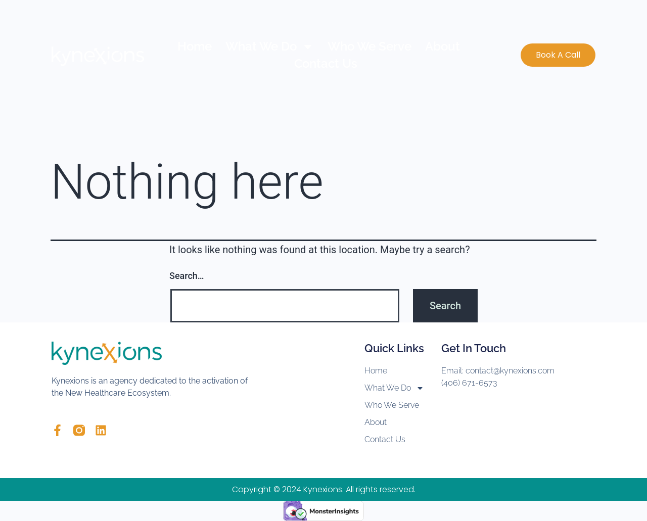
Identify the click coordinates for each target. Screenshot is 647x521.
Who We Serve (369, 46)
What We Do (269, 46)
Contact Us (325, 63)
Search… (186, 275)
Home (194, 46)
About (442, 46)
